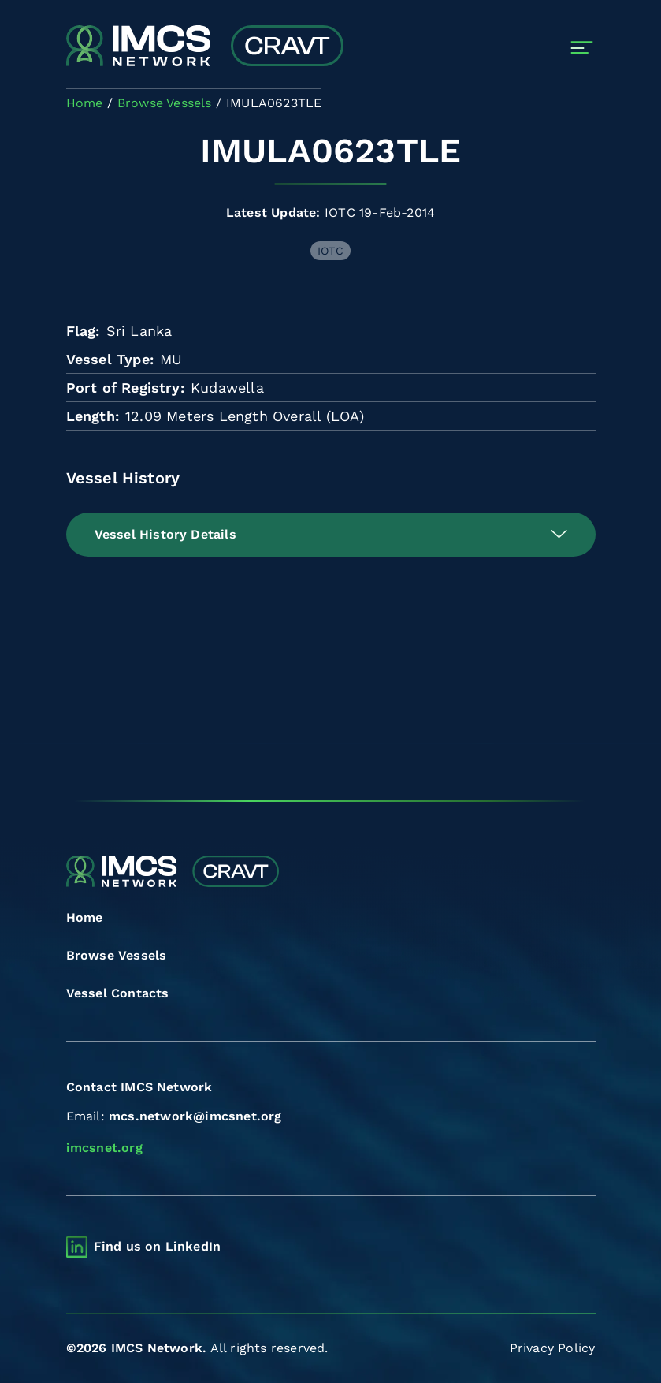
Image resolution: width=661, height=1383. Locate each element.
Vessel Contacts (117, 993)
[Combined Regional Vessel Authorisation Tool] (204, 47)
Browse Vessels (116, 955)
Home (84, 917)
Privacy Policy (553, 1347)
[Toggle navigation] (582, 48)
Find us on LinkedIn (157, 1246)
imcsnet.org (104, 1147)
